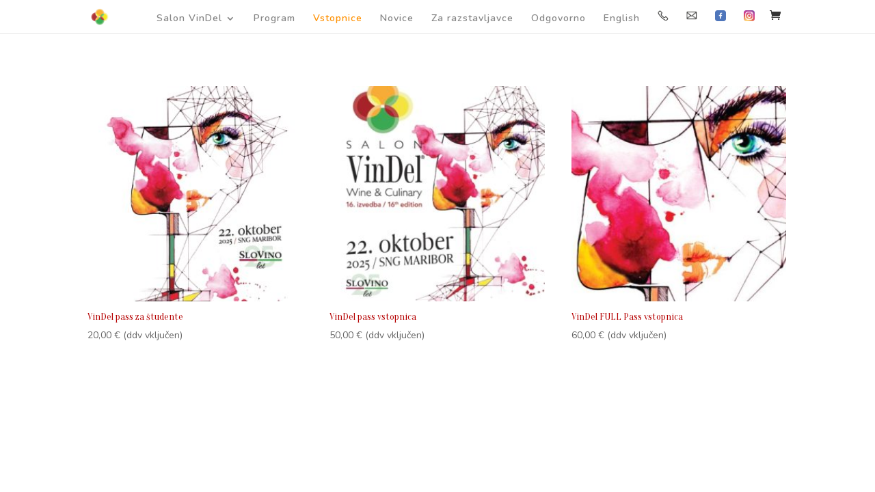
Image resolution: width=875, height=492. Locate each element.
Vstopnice (337, 19)
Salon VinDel (189, 19)
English (622, 19)
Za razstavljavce (472, 19)
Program (274, 19)
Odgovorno (558, 19)
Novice (397, 19)
